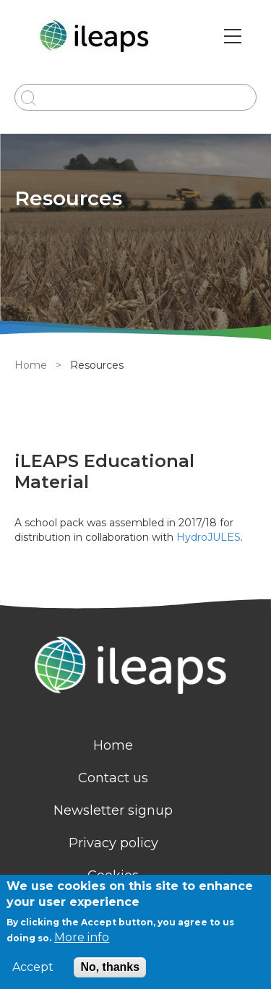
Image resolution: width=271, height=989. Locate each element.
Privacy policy (113, 843)
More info (81, 937)
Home (30, 365)
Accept (32, 967)
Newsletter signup (113, 810)
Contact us (113, 778)
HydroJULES (208, 537)
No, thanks (109, 967)
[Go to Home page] (96, 36)
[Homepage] (135, 667)
